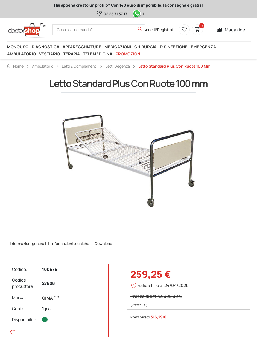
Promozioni (128, 53)
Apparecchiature (82, 46)
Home (15, 66)
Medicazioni (117, 46)
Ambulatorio (21, 53)
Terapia (71, 53)
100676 (49, 269)
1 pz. (46, 309)
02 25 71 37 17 (115, 13)
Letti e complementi (79, 66)
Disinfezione (174, 46)
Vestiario (49, 53)
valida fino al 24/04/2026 (163, 285)
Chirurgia (145, 46)
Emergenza (203, 46)
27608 (48, 283)
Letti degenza (118, 66)
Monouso (17, 46)
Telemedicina (97, 53)
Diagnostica (45, 46)
